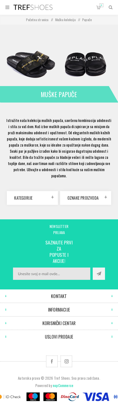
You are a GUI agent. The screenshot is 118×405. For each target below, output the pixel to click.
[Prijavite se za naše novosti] (51, 274)
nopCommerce (63, 385)
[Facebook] (52, 361)
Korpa (101, 5)
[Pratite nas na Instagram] (66, 361)
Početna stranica (37, 19)
